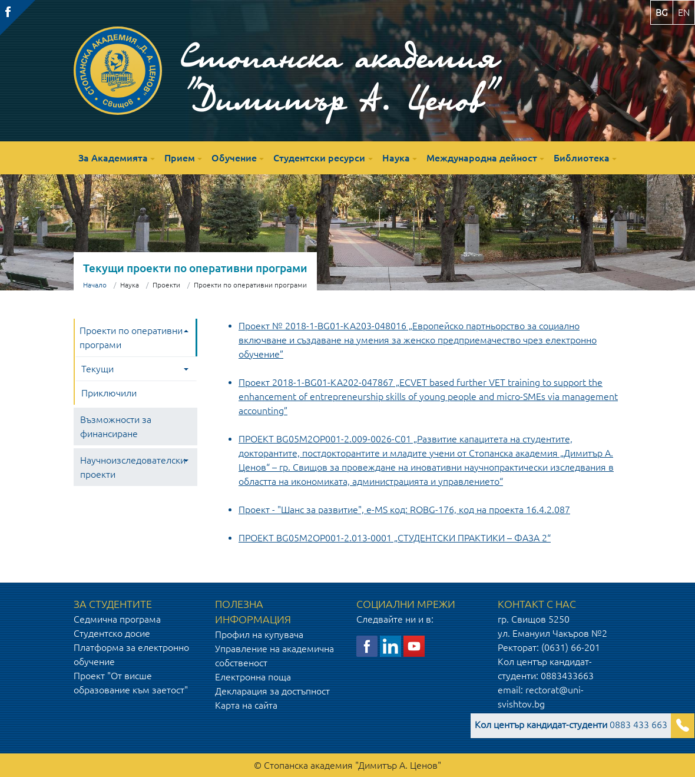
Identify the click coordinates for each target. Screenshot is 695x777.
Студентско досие (112, 633)
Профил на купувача (259, 634)
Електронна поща (253, 677)
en (684, 12)
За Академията (113, 158)
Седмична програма (117, 619)
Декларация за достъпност (272, 691)
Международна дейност (481, 158)
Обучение (234, 158)
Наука (396, 158)
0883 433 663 (571, 724)
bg (662, 12)
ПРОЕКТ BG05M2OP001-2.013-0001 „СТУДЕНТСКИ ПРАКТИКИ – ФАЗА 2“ (395, 538)
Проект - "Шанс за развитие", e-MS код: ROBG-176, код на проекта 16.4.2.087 (404, 509)
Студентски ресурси (319, 158)
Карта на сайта (246, 705)
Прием (179, 158)
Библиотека (582, 158)
